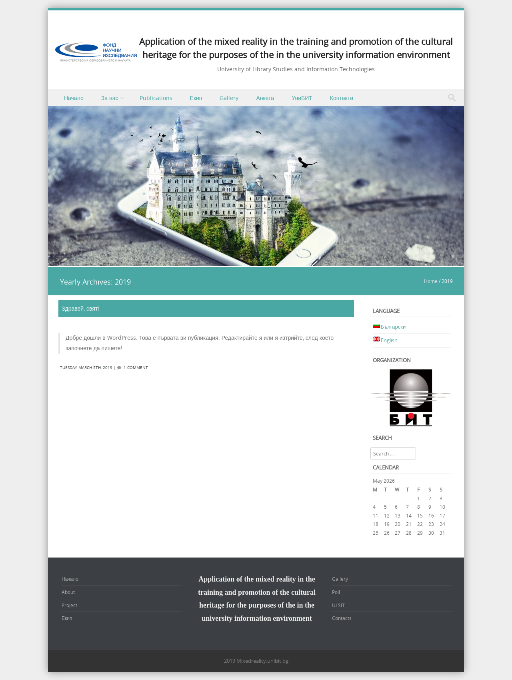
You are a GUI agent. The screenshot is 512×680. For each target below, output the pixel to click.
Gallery (229, 98)
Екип (196, 98)
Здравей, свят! (80, 308)
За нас (109, 98)
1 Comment (136, 367)
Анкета (265, 98)
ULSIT (338, 605)
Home (431, 281)
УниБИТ (302, 98)
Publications (156, 98)
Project (69, 605)
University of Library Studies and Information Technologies (296, 69)
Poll (336, 592)
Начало (74, 98)
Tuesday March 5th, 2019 (86, 367)
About (68, 592)
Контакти (341, 98)
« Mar (379, 541)
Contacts (342, 618)
